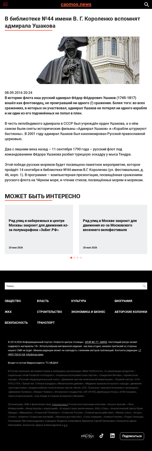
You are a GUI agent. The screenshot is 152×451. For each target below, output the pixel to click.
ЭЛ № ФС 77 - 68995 (96, 341)
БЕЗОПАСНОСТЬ (16, 322)
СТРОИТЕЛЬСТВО (49, 311)
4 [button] (81, 258)
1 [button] (71, 258)
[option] (39, 229)
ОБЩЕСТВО (13, 300)
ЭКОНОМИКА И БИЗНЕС (88, 311)
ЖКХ (8, 311)
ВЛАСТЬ (43, 300)
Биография (123, 300)
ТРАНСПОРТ (46, 322)
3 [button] (78, 258)
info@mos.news (34, 354)
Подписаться (132, 436)
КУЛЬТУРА (78, 300)
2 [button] (74, 258)
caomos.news (76, 4)
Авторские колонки (131, 311)
